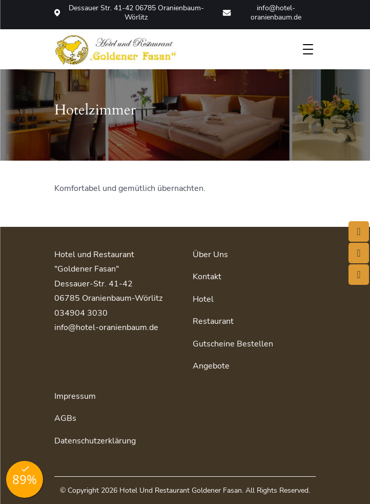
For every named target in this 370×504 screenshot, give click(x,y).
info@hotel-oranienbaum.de (261, 13)
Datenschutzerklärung (95, 441)
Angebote (211, 366)
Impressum (75, 396)
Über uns (210, 254)
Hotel (203, 299)
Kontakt (207, 276)
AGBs (65, 418)
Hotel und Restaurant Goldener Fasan (180, 490)
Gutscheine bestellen (233, 344)
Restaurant (213, 321)
